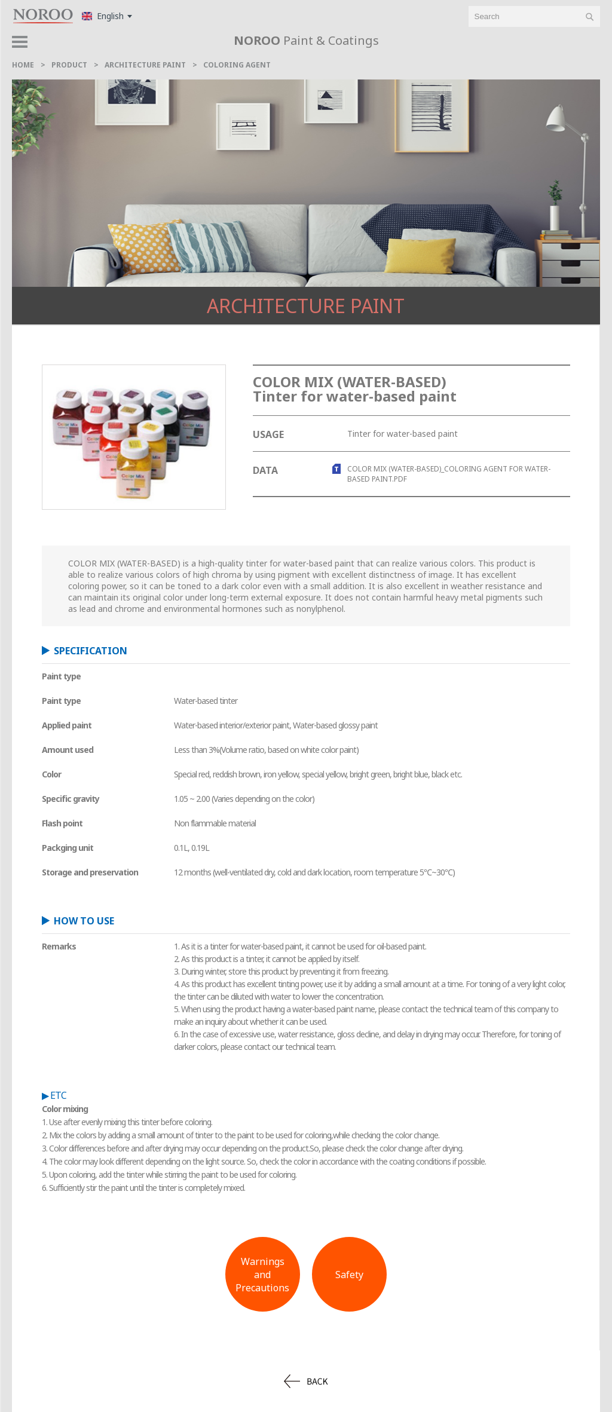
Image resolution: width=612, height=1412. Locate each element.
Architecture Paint (306, 305)
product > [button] (572, 45)
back (306, 1381)
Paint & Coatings (306, 40)
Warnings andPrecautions (262, 1274)
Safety (349, 1274)
